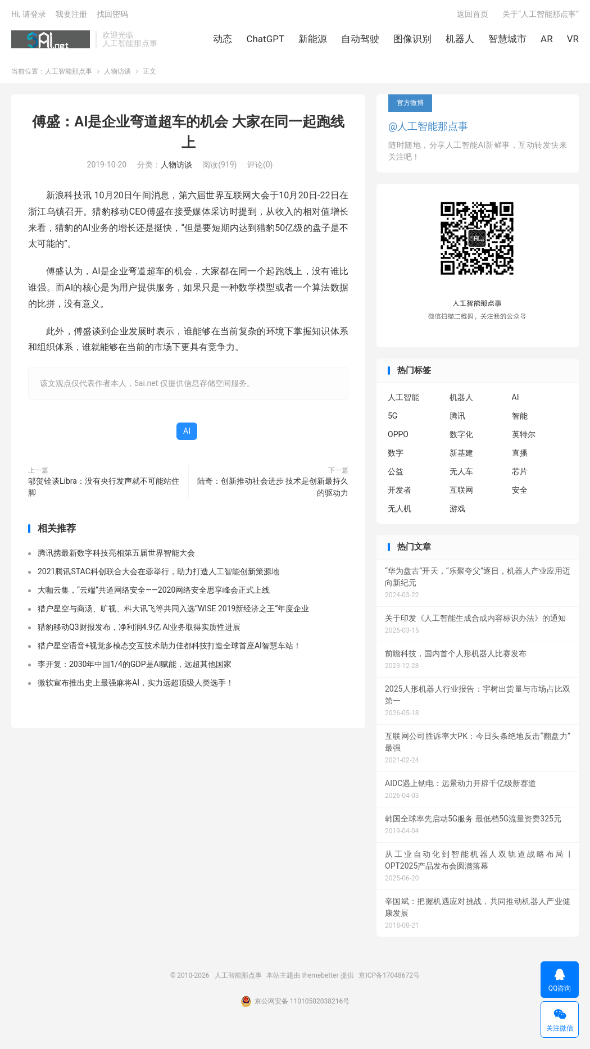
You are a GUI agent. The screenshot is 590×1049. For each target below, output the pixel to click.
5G (392, 417)
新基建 (461, 454)
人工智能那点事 (50, 40)
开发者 (399, 491)
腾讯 (457, 417)
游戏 (457, 510)
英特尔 (523, 436)
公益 (395, 473)
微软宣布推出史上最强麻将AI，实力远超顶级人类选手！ (136, 683)
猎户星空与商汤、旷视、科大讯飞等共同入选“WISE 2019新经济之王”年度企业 (173, 609)
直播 (520, 454)
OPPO (398, 436)
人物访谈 (117, 72)
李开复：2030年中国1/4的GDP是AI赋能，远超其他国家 (135, 665)
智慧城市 (507, 39)
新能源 (312, 39)
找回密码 (112, 14)
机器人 (460, 39)
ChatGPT (265, 39)
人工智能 (403, 398)
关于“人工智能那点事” (540, 14)
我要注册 (71, 14)
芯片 (520, 473)
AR (547, 39)
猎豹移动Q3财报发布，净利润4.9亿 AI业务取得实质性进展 (139, 628)
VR (573, 39)
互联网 (461, 491)
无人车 (461, 473)
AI (186, 432)
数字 (395, 454)
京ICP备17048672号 (389, 976)
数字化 (461, 436)
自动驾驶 (360, 39)
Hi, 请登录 (28, 14)
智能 (520, 417)
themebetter (320, 976)
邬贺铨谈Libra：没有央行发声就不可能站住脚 (103, 488)
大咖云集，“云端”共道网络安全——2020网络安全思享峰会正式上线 (154, 591)
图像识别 (412, 39)
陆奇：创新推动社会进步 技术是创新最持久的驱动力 (272, 488)
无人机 (399, 510)
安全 (520, 491)
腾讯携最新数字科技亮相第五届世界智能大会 (116, 554)
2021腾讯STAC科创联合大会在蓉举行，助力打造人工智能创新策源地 (158, 572)
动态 (222, 39)
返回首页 (472, 14)
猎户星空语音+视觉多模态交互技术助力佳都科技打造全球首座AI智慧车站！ (169, 646)
